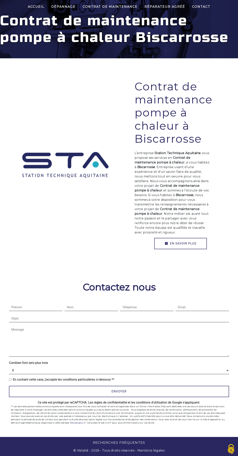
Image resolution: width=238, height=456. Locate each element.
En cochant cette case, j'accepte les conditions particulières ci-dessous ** (63, 379)
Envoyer (119, 391)
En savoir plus (180, 243)
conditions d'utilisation (151, 402)
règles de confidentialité (110, 402)
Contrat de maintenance (110, 7)
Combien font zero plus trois (28, 363)
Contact (201, 7)
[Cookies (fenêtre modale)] (231, 449)
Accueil (36, 7)
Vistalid (82, 450)
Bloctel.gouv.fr (78, 422)
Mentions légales (151, 450)
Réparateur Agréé (165, 7)
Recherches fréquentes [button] (119, 442)
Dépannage (63, 7)
